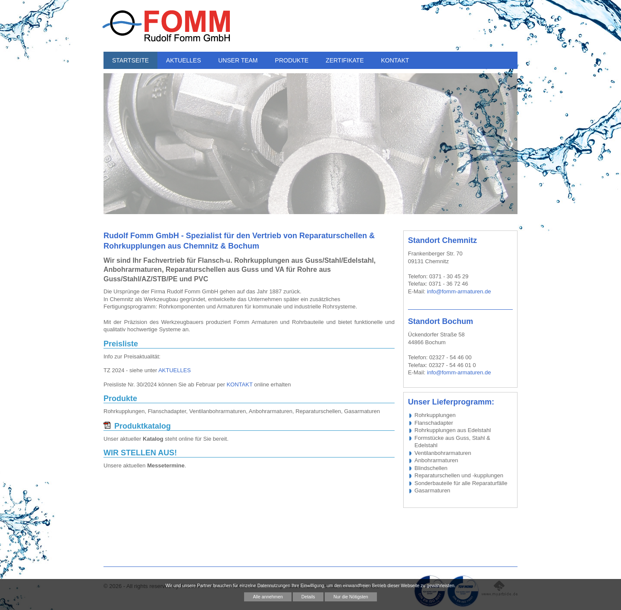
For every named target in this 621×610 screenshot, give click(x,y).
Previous (110, 144)
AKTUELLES (174, 370)
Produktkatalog (142, 426)
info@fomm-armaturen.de (459, 291)
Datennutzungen (273, 585)
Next (510, 144)
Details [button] (308, 596)
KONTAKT (239, 384)
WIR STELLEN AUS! (140, 453)
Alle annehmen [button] (267, 596)
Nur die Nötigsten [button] (350, 596)
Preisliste (121, 344)
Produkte (120, 399)
